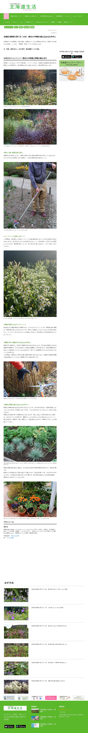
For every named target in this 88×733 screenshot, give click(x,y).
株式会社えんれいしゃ (65, 709)
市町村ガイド (30, 22)
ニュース (67, 16)
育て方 (16, 27)
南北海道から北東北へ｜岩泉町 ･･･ (48, 725)
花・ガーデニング (9, 27)
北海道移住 (59, 16)
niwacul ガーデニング (42, 22)
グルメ (15, 22)
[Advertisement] (30, 561)
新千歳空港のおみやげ (46, 16)
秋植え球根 (26, 27)
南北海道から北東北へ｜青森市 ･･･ (48, 710)
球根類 (32, 27)
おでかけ (7, 22)
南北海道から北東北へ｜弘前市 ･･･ (48, 718)
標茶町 (53, 22)
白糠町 (60, 22)
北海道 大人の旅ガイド (31, 16)
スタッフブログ (77, 16)
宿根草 (20, 27)
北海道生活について (16, 16)
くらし (21, 22)
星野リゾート (68, 22)
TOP (6, 16)
